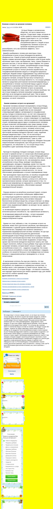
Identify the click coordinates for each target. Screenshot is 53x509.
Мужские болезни (11, 453)
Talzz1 (8, 27)
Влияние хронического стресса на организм (15, 278)
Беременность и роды (12, 466)
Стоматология (10, 464)
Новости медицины (11, 440)
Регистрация (12, 371)
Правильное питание (15, 296)
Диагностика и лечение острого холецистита (15, 289)
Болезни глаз (9, 471)
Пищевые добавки (11, 443)
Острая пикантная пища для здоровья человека (16, 284)
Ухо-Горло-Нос (10, 468)
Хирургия (8, 462)
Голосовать (12, 476)
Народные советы (11, 458)
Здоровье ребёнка (11, 449)
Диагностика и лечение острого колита (13, 281)
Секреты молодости (11, 460)
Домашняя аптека (11, 455)
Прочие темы (10, 473)
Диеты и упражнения (12, 447)
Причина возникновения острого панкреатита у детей (18, 286)
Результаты (12, 480)
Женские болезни (11, 451)
